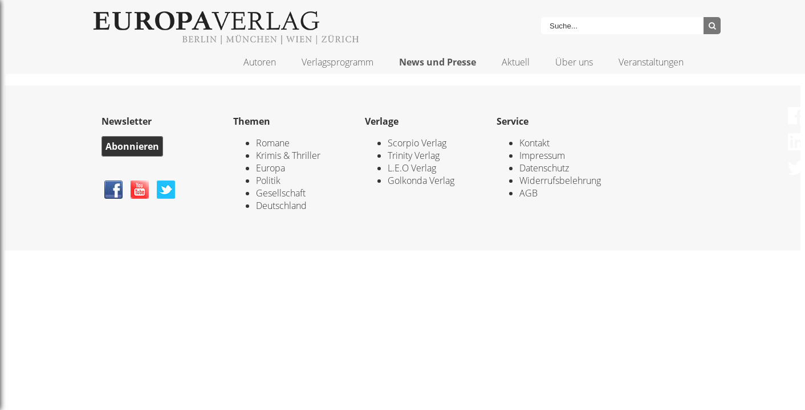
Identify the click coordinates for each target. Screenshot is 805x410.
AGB (528, 193)
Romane (273, 143)
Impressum (542, 155)
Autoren (259, 62)
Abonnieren (132, 146)
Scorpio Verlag (417, 143)
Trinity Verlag (414, 155)
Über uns (574, 62)
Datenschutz (544, 168)
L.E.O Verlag (412, 168)
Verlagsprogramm (337, 62)
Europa (270, 168)
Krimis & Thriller (288, 155)
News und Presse (437, 62)
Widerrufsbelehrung (560, 180)
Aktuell (516, 62)
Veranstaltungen (651, 62)
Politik (268, 180)
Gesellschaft (281, 193)
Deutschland (281, 205)
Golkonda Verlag (421, 180)
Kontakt (534, 143)
